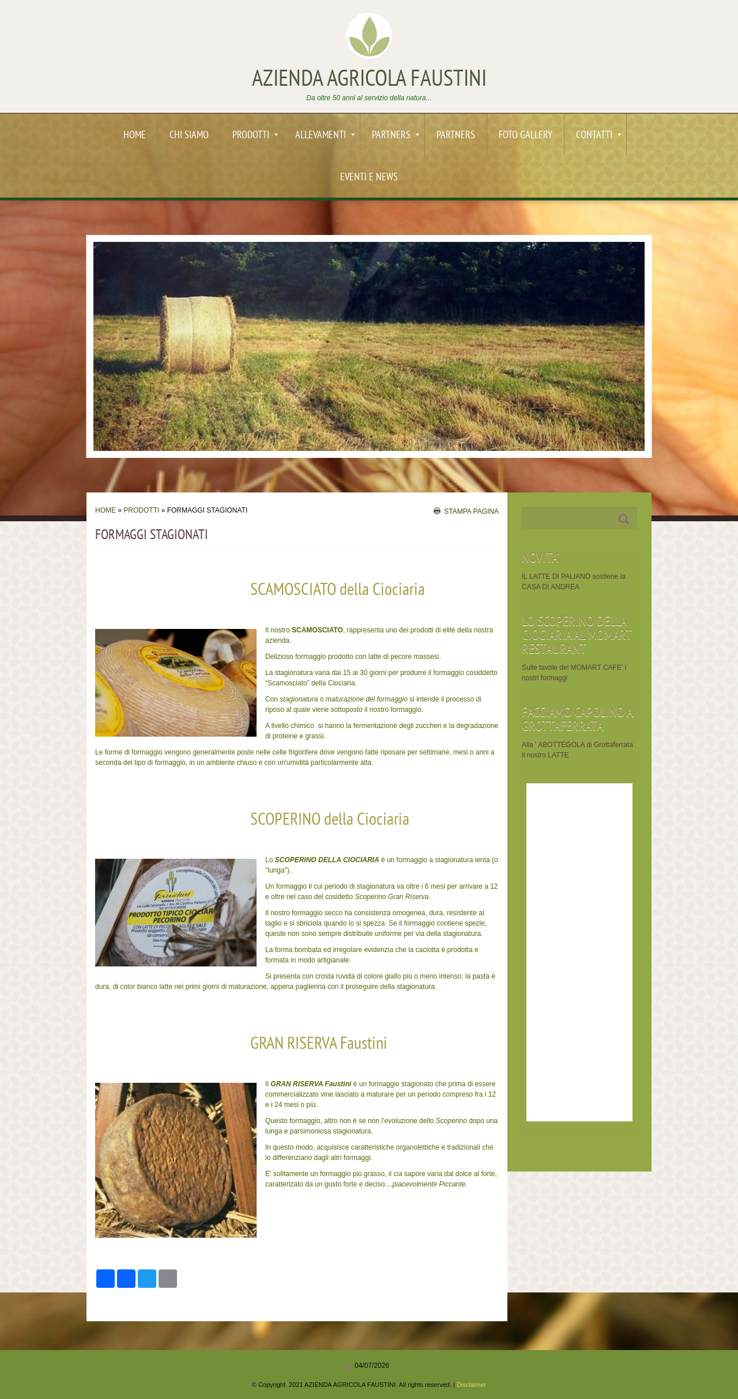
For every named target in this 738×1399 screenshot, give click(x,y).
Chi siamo (189, 136)
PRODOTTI (255, 136)
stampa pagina (471, 510)
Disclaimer (471, 1384)
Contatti (598, 136)
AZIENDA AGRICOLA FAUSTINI (369, 80)
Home (134, 136)
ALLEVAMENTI (325, 136)
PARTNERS (395, 136)
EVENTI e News (369, 178)
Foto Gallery (525, 136)
